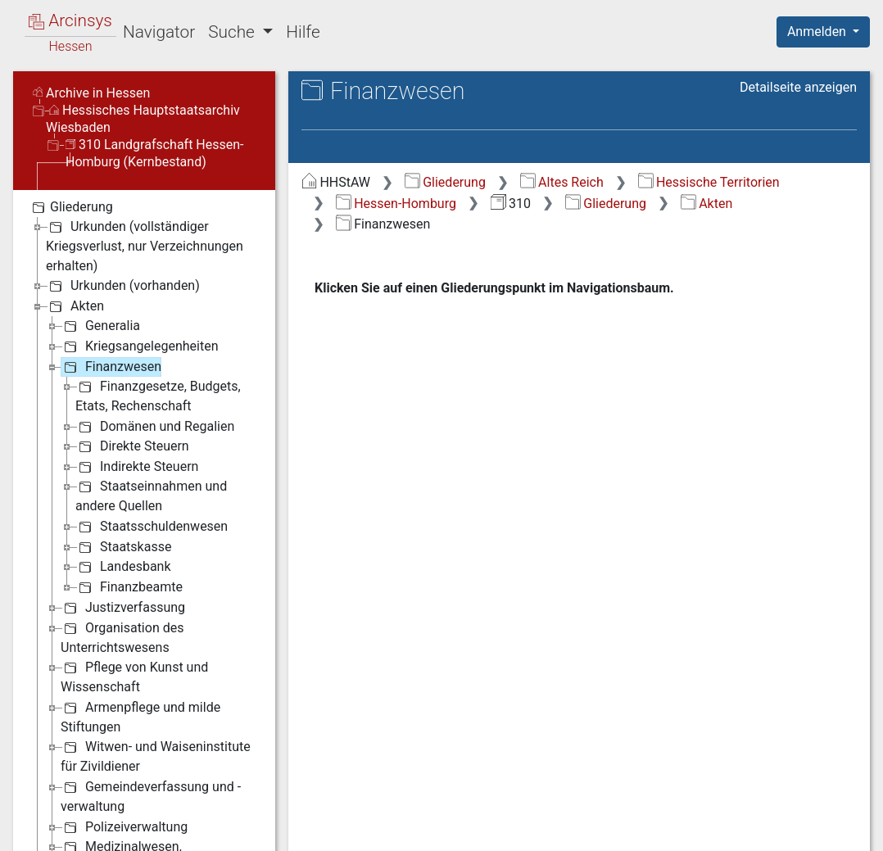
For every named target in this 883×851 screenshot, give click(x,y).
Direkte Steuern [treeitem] (132, 446)
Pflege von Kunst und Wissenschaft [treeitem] (134, 676)
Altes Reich (562, 182)
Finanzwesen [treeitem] (111, 367)
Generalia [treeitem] (100, 326)
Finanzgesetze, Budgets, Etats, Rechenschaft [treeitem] (158, 395)
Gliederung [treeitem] (71, 207)
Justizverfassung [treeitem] (123, 608)
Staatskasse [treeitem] (123, 547)
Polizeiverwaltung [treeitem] (124, 827)
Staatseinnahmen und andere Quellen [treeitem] (151, 495)
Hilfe (302, 32)
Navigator (159, 32)
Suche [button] (233, 32)
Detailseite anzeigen (798, 87)
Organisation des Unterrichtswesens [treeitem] (122, 636)
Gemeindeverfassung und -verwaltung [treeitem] (151, 795)
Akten (706, 203)
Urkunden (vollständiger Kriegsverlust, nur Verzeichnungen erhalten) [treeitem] (144, 245)
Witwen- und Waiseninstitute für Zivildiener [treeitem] (156, 755)
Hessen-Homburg (396, 203)
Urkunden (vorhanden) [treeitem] (123, 286)
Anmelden (818, 31)
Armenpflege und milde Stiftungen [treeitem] (140, 716)
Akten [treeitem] (75, 306)
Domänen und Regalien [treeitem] (154, 427)
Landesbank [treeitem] (123, 567)
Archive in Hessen (91, 93)
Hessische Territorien (709, 182)
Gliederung (445, 182)
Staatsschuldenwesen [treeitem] (151, 526)
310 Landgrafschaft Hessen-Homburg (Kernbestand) (155, 153)
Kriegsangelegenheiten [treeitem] (139, 346)
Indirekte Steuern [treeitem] (136, 467)
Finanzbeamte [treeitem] (129, 587)
